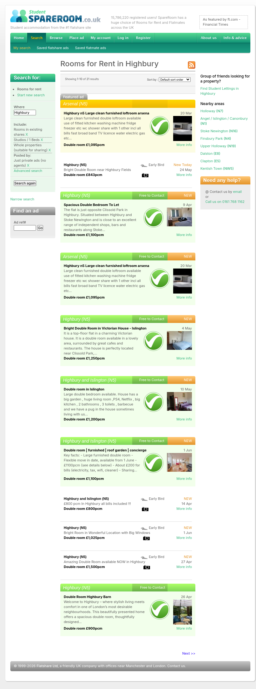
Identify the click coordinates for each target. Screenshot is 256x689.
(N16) (219, 131)
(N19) (218, 146)
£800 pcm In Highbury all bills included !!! (97, 503)
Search (36, 38)
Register (143, 38)
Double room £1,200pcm (84, 419)
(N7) (211, 111)
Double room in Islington (84, 389)
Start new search (31, 95)
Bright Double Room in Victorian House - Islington (105, 328)
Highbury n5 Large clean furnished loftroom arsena (106, 113)
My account (100, 38)
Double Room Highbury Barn (87, 597)
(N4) (215, 138)
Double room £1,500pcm (84, 567)
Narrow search (22, 199)
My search (22, 48)
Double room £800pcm (83, 508)
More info (184, 145)
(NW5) (217, 168)
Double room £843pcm (83, 175)
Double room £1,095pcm (84, 145)
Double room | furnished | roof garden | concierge (105, 450)
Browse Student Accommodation (56, 38)
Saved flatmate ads (90, 48)
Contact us (176, 666)
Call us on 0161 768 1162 (224, 201)
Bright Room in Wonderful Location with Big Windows (107, 533)
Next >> (188, 653)
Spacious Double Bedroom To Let (91, 205)
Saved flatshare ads (53, 48)
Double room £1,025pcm (84, 538)
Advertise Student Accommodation (76, 38)
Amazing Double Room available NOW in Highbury (104, 562)
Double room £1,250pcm (84, 358)
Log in (123, 38)
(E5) (210, 161)
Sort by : (169, 79)
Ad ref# (20, 222)
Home (18, 38)
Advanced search (28, 170)
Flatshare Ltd (47, 666)
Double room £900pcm (83, 628)
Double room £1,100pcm (84, 235)
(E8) (210, 153)
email (237, 191)
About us (208, 38)
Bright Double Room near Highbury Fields (97, 170)
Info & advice (235, 38)
